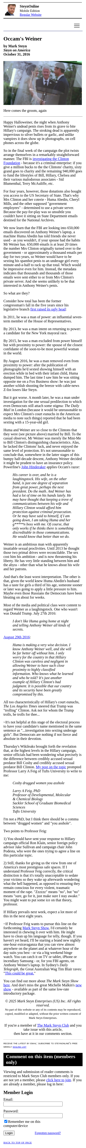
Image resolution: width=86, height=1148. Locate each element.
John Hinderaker (33, 467)
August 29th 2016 (16, 637)
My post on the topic (51, 767)
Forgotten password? (48, 1133)
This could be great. (19, 973)
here (6, 985)
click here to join (58, 1080)
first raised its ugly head (48, 309)
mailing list (19, 1046)
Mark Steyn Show (35, 928)
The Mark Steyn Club (53, 1025)
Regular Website (31, 14)
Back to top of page (17, 1142)
